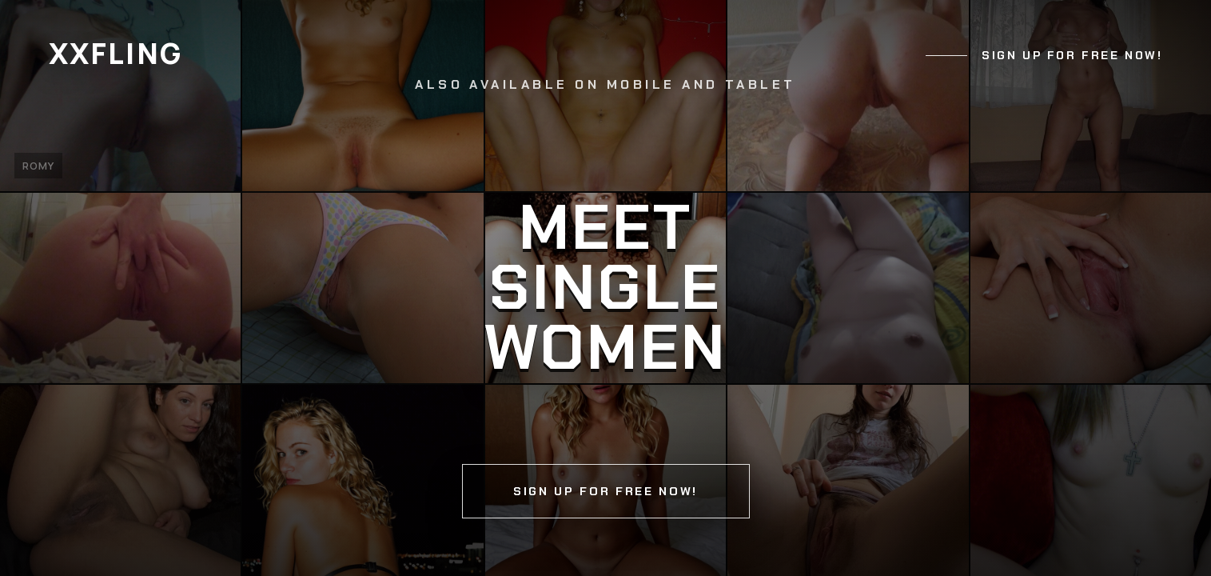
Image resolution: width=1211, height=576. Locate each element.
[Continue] (605, 288)
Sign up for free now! (1072, 55)
